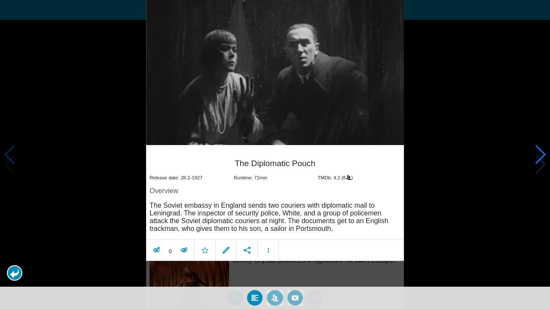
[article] (275, 204)
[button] (14, 273)
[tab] (255, 297)
